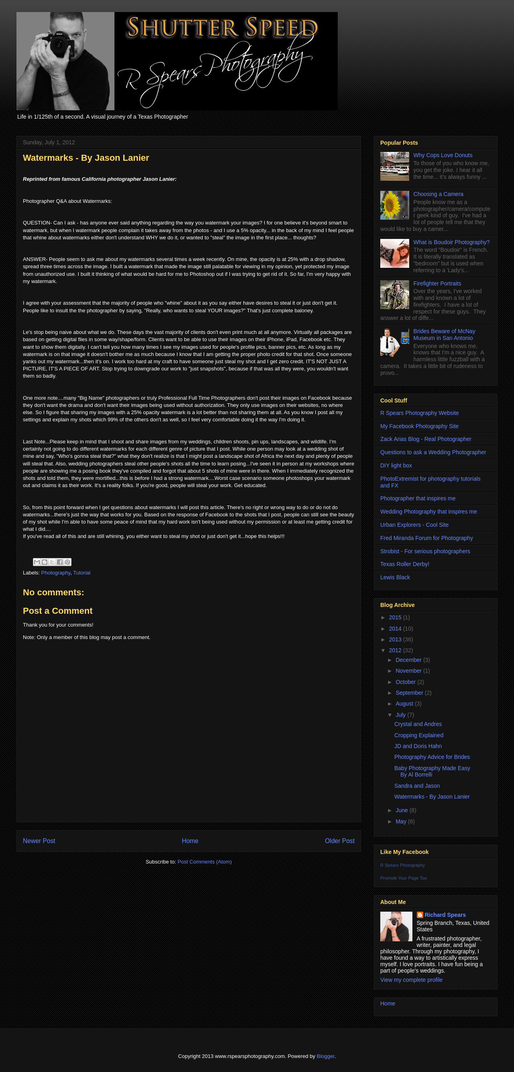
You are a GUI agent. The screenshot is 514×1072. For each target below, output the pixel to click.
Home (190, 840)
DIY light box (396, 465)
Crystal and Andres (418, 724)
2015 (396, 617)
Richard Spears (445, 915)
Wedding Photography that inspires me (428, 511)
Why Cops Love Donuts (443, 155)
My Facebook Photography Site (419, 426)
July (401, 715)
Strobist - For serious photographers (425, 551)
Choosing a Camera (439, 194)
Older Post (340, 840)
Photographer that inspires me (418, 498)
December (409, 660)
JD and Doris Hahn (418, 746)
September (410, 693)
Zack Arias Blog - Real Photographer (425, 439)
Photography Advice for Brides (432, 757)
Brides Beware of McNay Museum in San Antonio (444, 334)
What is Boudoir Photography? (452, 242)
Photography (56, 573)
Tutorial (81, 573)
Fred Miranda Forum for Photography (426, 538)
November (409, 670)
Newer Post (39, 840)
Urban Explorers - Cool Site (414, 525)
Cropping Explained (418, 735)
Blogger (326, 1056)
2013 (396, 639)
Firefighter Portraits (437, 283)
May (402, 821)
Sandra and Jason (417, 786)
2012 (396, 650)
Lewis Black (395, 577)
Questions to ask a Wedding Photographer (433, 452)
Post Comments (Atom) (204, 862)
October (406, 682)
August (405, 703)
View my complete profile (411, 980)
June (402, 810)
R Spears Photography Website (419, 413)
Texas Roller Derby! (404, 564)
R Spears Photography (402, 865)
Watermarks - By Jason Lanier (432, 796)
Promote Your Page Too (403, 878)
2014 (396, 628)
